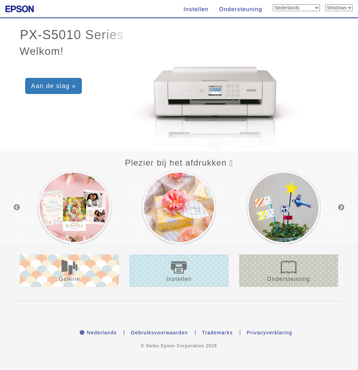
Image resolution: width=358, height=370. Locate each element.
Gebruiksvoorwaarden (159, 332)
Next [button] (341, 207)
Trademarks (217, 332)
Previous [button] (16, 207)
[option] (74, 207)
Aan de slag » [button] (53, 85)
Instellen (196, 9)
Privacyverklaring (269, 332)
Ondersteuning (240, 9)
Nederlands (98, 332)
